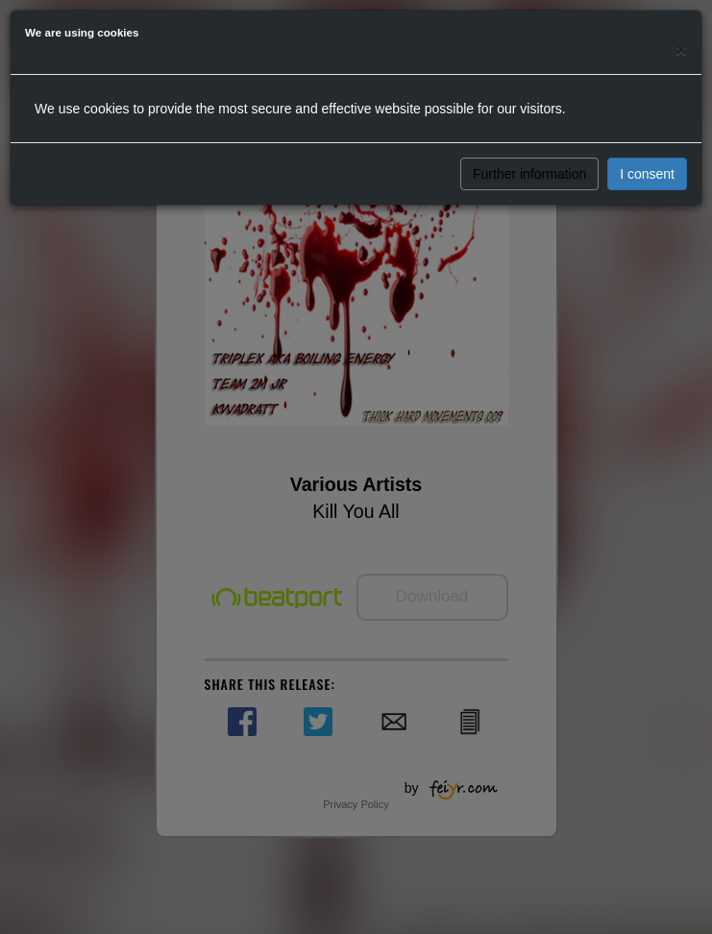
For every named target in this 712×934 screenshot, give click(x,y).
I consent (647, 174)
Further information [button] (529, 174)
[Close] (681, 49)
